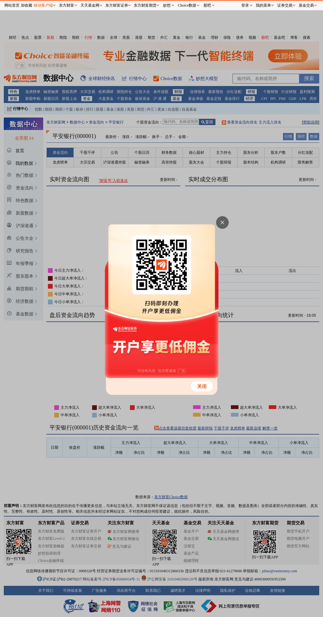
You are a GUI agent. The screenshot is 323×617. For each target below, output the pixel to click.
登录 (245, 5)
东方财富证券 (116, 5)
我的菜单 (263, 5)
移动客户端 (43, 5)
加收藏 (26, 5)
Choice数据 (187, 5)
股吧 (207, 5)
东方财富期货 (145, 5)
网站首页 (12, 5)
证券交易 (284, 5)
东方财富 (66, 5)
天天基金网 (89, 5)
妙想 (167, 5)
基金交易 (306, 5)
